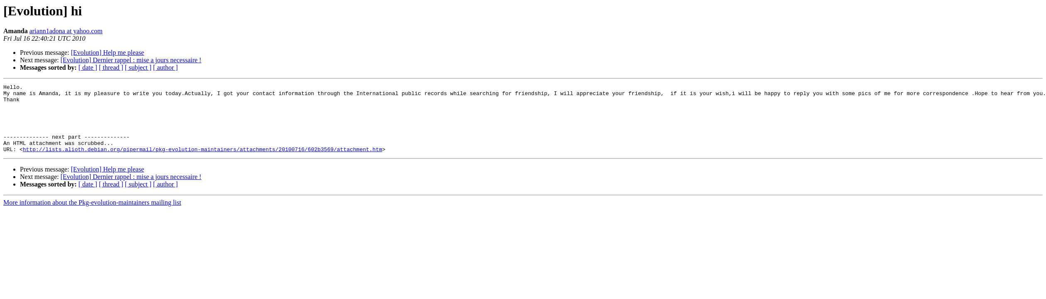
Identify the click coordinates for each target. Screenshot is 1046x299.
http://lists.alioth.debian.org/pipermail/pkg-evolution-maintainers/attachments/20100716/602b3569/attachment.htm (202, 163)
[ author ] (165, 67)
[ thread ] (111, 67)
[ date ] (87, 67)
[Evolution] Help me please (107, 52)
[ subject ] (138, 67)
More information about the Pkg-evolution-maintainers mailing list (92, 216)
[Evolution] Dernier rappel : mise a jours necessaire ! (131, 60)
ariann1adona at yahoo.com (66, 30)
